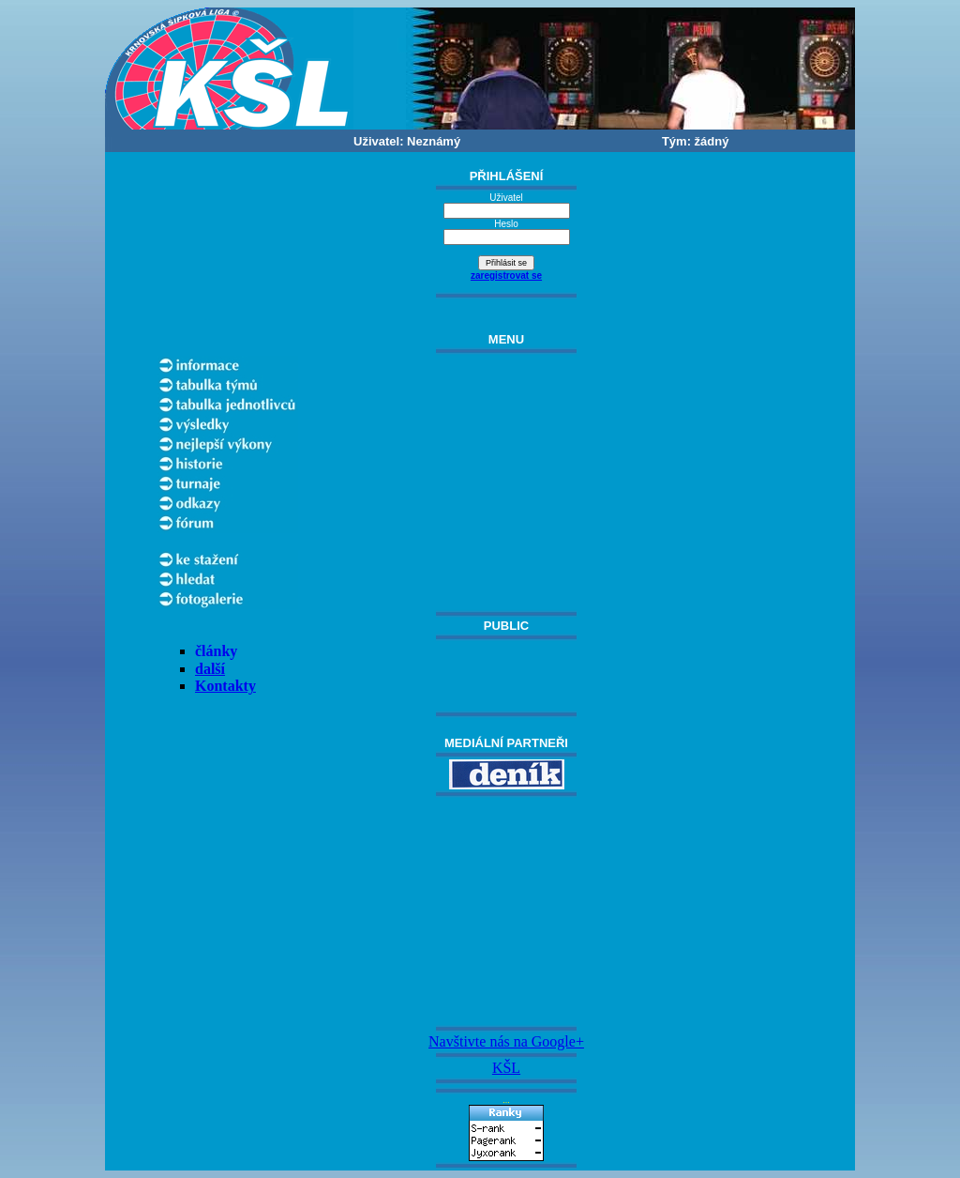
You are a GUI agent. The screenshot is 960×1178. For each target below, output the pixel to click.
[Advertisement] (506, 911)
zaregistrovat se (506, 275)
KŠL (506, 1068)
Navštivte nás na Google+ (506, 1041)
